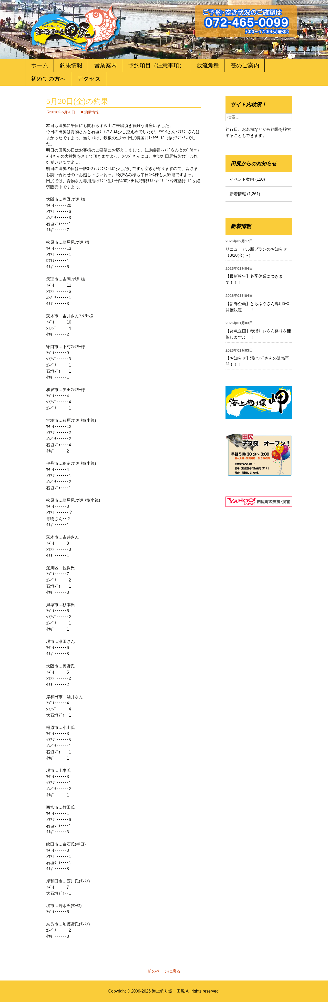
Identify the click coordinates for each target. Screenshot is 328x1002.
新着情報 (238, 194)
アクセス (89, 79)
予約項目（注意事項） (156, 65)
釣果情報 (71, 65)
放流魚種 (208, 65)
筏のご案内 (245, 65)
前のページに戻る (164, 971)
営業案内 (105, 65)
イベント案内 (242, 179)
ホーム (39, 65)
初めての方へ (48, 79)
